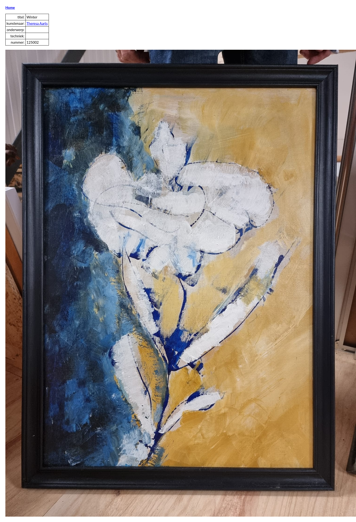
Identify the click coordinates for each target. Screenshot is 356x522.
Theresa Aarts (37, 23)
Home (10, 7)
